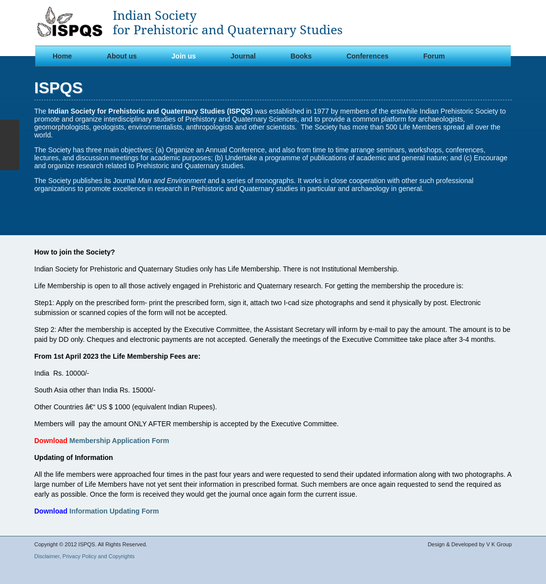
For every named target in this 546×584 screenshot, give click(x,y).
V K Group (499, 544)
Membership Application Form (119, 441)
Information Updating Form (114, 511)
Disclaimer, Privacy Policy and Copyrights (84, 556)
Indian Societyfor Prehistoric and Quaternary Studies (227, 22)
